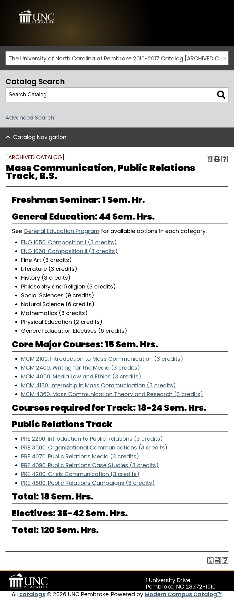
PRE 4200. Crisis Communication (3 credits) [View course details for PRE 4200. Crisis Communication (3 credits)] (80, 474)
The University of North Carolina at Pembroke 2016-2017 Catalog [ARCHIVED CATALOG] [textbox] (118, 58)
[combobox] (117, 58)
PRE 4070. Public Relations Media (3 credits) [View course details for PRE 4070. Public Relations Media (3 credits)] (80, 456)
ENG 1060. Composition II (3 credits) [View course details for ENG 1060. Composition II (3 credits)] (69, 251)
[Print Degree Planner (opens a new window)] (210, 159)
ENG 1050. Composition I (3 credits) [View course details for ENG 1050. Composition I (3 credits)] (69, 242)
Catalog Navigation (39, 137)
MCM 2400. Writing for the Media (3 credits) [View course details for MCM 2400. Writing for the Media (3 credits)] (80, 367)
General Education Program (61, 231)
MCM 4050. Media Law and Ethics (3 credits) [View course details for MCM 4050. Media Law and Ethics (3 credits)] (81, 376)
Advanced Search (30, 117)
